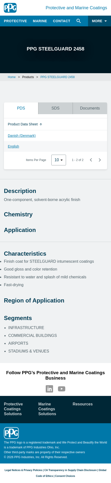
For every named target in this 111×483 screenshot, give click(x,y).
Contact (61, 21)
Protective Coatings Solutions (13, 409)
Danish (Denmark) (22, 136)
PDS (21, 108)
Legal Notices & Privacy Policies (23, 470)
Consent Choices (65, 476)
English (13, 146)
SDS (56, 108)
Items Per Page (36, 160)
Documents (90, 108)
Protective (15, 21)
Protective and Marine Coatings (76, 7)
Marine (40, 21)
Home (12, 77)
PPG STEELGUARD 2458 (57, 77)
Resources (83, 404)
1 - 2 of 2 (77, 160)
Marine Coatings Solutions (47, 409)
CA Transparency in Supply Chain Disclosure (70, 470)
